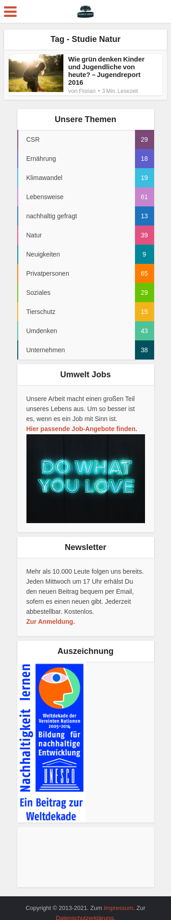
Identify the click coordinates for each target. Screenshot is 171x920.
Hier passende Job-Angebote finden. (81, 428)
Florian (87, 91)
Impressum (118, 908)
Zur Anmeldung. (50, 621)
